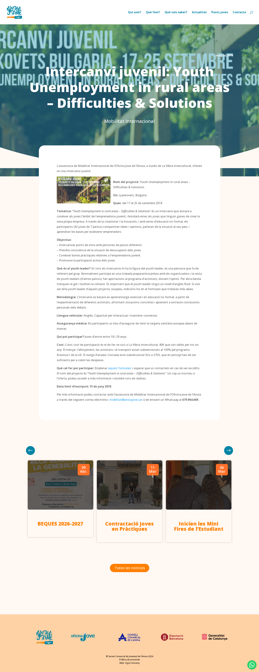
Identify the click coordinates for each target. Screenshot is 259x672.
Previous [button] (228, 450)
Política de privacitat (129, 659)
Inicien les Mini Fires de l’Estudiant (198, 526)
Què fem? (153, 12)
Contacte (239, 12)
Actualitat (199, 12)
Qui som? (134, 12)
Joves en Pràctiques (130, 516)
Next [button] (30, 450)
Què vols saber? (176, 12)
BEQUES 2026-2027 (60, 523)
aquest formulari (119, 368)
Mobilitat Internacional (129, 121)
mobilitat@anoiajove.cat (125, 400)
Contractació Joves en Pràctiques (129, 526)
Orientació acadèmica (199, 516)
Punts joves (219, 12)
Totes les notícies (130, 567)
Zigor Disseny (132, 662)
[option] (60, 498)
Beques (61, 516)
